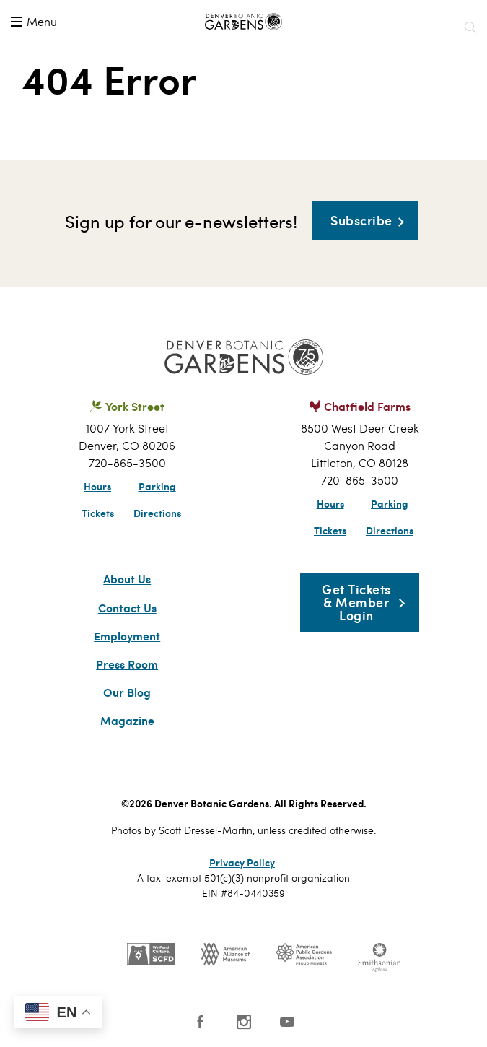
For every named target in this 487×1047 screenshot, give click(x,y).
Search (469, 27)
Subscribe (361, 220)
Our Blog (127, 692)
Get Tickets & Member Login (356, 602)
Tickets (98, 513)
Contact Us (127, 608)
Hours (97, 486)
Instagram (244, 1022)
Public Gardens (304, 954)
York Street (134, 406)
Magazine (127, 720)
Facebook (200, 1022)
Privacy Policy (242, 862)
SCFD (151, 954)
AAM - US (225, 954)
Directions (157, 513)
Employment (127, 636)
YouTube (287, 1022)
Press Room (127, 664)
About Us (127, 579)
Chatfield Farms (367, 406)
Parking (157, 486)
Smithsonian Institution (379, 957)
